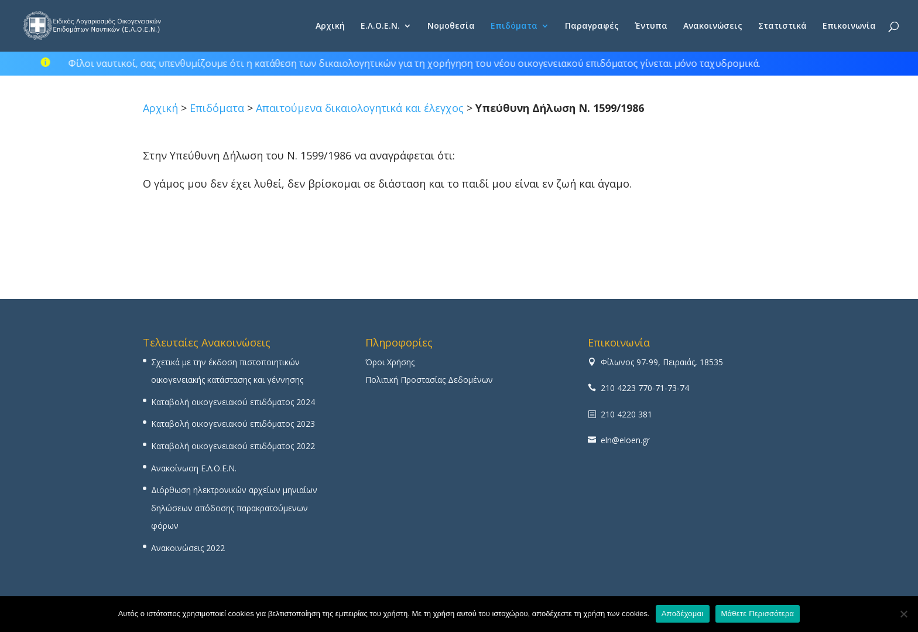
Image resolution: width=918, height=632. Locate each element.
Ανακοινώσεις (712, 26)
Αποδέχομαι (683, 613)
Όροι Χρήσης (390, 362)
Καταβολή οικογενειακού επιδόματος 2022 (233, 445)
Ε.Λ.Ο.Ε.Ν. (380, 26)
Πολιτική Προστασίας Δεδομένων (429, 379)
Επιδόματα (514, 26)
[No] (903, 614)
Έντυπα (651, 26)
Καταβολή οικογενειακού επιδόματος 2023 (233, 423)
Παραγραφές (592, 26)
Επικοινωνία (849, 26)
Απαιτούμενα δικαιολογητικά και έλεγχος (360, 108)
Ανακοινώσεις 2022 (188, 547)
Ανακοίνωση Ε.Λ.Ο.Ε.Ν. (194, 468)
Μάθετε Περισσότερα (757, 613)
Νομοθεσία (451, 26)
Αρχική (330, 26)
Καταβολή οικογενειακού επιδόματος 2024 (233, 401)
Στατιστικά (782, 26)
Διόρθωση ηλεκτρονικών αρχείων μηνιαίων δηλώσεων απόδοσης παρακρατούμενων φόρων (234, 507)
